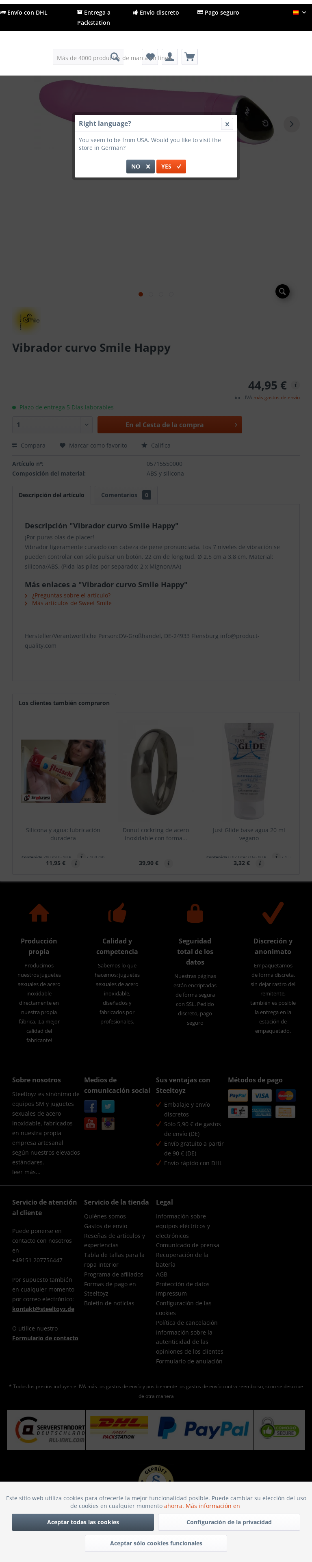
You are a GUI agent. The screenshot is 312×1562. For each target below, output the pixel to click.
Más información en (214, 1506)
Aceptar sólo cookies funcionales (156, 1543)
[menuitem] (88, 57)
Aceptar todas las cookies (83, 1522)
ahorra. (175, 1506)
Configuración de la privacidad (229, 1522)
